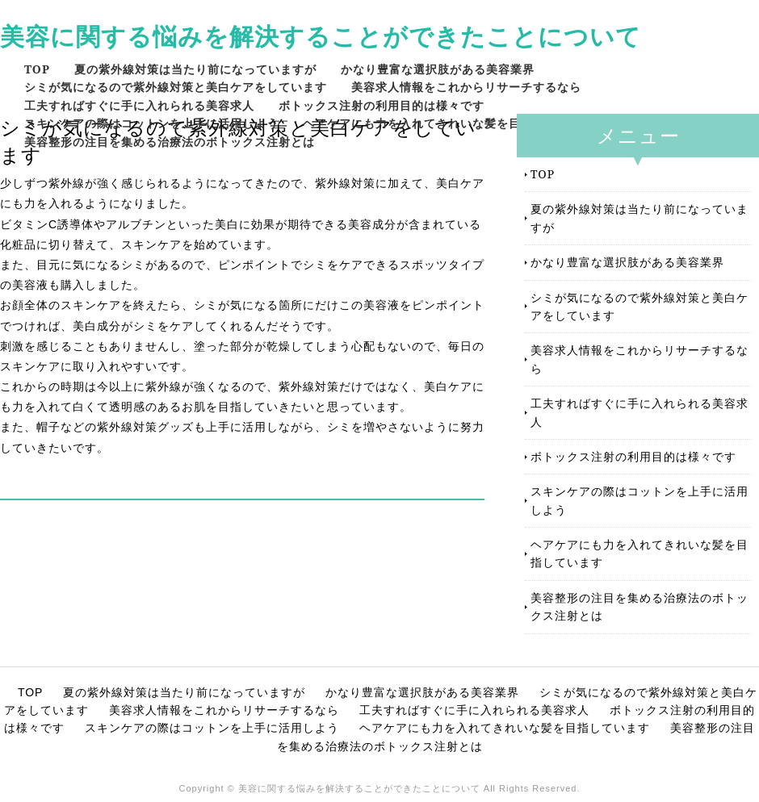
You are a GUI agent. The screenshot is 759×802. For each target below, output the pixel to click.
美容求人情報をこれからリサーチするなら (466, 86)
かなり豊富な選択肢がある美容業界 (438, 69)
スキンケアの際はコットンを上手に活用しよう (151, 123)
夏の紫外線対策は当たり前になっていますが (195, 69)
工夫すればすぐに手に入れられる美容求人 (139, 105)
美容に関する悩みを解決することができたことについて (320, 35)
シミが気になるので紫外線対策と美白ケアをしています (175, 86)
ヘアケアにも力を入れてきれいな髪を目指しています (448, 123)
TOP (37, 69)
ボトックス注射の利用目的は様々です (381, 105)
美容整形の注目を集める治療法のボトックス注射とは (169, 141)
